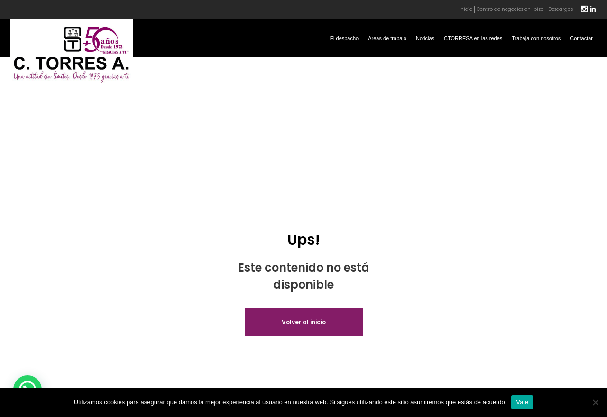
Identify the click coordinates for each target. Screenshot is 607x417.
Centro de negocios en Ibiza (510, 9)
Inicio (465, 9)
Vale (522, 402)
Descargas (560, 9)
